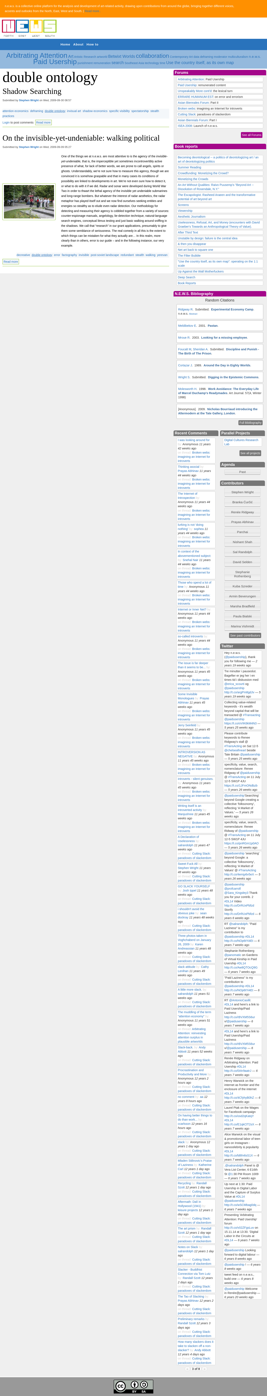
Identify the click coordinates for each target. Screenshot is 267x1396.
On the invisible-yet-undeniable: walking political (81, 138)
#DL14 (228, 901)
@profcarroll (232, 888)
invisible (84, 255)
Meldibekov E (187, 325)
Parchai (242, 532)
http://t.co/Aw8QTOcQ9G (241, 967)
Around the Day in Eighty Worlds (227, 365)
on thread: (185, 452)
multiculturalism (238, 56)
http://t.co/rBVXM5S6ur (239, 1017)
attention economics (16, 111)
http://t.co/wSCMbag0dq (240, 1205)
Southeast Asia (134, 63)
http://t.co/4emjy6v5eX (239, 874)
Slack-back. (185, 1047)
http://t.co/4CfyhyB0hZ (239, 1097)
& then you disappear (192, 244)
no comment (186, 1096)
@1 (230, 1174)
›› (205, 1369)
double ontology (55, 111)
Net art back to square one (195, 249)
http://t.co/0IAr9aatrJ (237, 1070)
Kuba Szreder (242, 586)
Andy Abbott (202, 1350)
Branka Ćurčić (242, 502)
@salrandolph (238, 924)
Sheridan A (200, 349)
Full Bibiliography (250, 422)
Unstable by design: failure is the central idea (207, 238)
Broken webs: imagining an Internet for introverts (194, 457)
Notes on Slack (188, 1247)
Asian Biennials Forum (193, 120)
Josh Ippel (189, 890)
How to (92, 44)
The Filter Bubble (189, 255)
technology (152, 63)
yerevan (162, 255)
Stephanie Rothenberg (242, 574)
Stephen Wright (29, 100)
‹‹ (187, 1369)
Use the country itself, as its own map (200, 62)
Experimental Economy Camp (232, 309)
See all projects (250, 453)
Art (70, 56)
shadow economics (95, 111)
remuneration (102, 63)
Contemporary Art (181, 56)
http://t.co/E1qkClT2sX (239, 1124)
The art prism (186, 1228)
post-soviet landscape (105, 255)
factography (69, 255)
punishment (85, 63)
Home (65, 44)
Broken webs (186, 108)
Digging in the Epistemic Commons (233, 377)
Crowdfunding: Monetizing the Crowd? (203, 173)
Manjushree (185, 814)
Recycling (184, 1183)
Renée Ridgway (242, 512)
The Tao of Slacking (191, 1296)
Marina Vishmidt (242, 626)
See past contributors (245, 635)
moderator (220, 56)
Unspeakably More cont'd (195, 91)
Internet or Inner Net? (192, 609)
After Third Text (188, 232)
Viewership (185, 210)
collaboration (152, 56)
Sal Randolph (242, 552)
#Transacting (251, 715)
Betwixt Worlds (121, 56)
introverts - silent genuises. (195, 779)
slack (181, 1142)
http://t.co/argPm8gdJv (239, 692)
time (162, 63)
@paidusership (235, 657)
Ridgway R (185, 309)
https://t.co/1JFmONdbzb (241, 785)
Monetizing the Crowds (193, 179)
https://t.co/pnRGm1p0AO (241, 843)
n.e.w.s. (255, 57)
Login (6, 122)
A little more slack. (190, 989)
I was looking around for (193, 440)
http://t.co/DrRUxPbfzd (239, 905)
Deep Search (186, 277)
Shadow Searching (32, 91)
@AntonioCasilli (239, 1000)
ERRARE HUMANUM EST (195, 96)
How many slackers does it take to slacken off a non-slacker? (195, 1346)
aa (201, 1096)
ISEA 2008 (185, 125)
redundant (127, 255)
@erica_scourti (234, 684)
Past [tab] (236, 472)
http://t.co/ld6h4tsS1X (238, 1155)
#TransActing (233, 746)
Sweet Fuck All (187, 863)
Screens (183, 205)
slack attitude (186, 966)
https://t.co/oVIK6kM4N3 (240, 723)
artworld (102, 56)
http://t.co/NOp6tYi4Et (238, 940)
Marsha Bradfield (242, 606)
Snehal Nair (190, 560)
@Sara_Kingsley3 (236, 892)
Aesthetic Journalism (191, 216)
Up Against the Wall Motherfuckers (201, 271)
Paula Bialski (242, 616)
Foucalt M (184, 349)
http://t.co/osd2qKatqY (239, 1116)
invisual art (74, 111)
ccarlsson (184, 1123)
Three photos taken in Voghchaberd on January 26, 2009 (194, 940)
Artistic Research (85, 56)
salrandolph (185, 845)
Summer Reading (189, 167)
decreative (23, 255)
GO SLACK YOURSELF (194, 886)
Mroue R (184, 337)
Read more (43, 122)
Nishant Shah (242, 542)
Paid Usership (55, 62)
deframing (206, 56)
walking (150, 255)
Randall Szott (191, 1278)
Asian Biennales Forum (193, 102)
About (78, 44)
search (118, 62)
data (196, 56)
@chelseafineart (235, 750)
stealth (139, 255)
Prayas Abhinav (188, 471)
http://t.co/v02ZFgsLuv (239, 1227)
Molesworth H (187, 389)
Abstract (193, 314)
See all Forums (251, 135)
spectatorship (140, 111)
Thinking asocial (188, 466)
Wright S (184, 377)
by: (180, 444)
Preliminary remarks (191, 1319)
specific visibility (119, 111)
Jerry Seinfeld (187, 725)
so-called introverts (190, 636)
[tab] (242, 492)
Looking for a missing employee (224, 337)
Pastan (213, 325)
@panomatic (232, 955)
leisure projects (188, 1210)
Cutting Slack (186, 114)
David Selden (242, 562)
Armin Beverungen (242, 596)
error (57, 255)
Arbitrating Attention (36, 55)
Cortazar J (185, 365)
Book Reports (187, 283)
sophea (199, 529)
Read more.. (93, 11)
